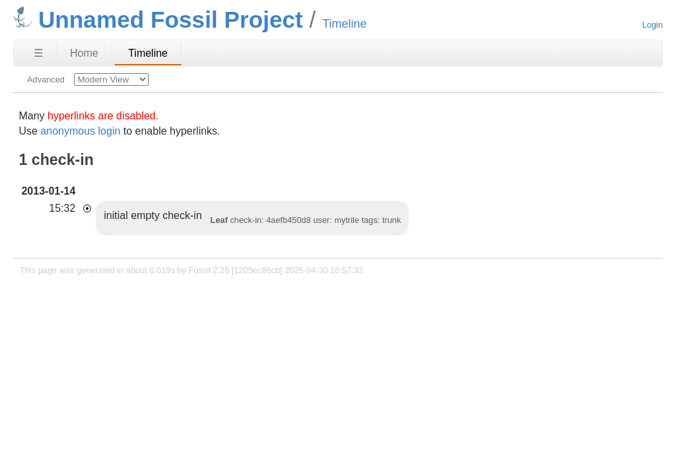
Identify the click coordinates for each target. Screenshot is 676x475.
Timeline (148, 53)
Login (652, 25)
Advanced (46, 79)
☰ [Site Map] (38, 53)
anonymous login (80, 131)
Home (84, 53)
